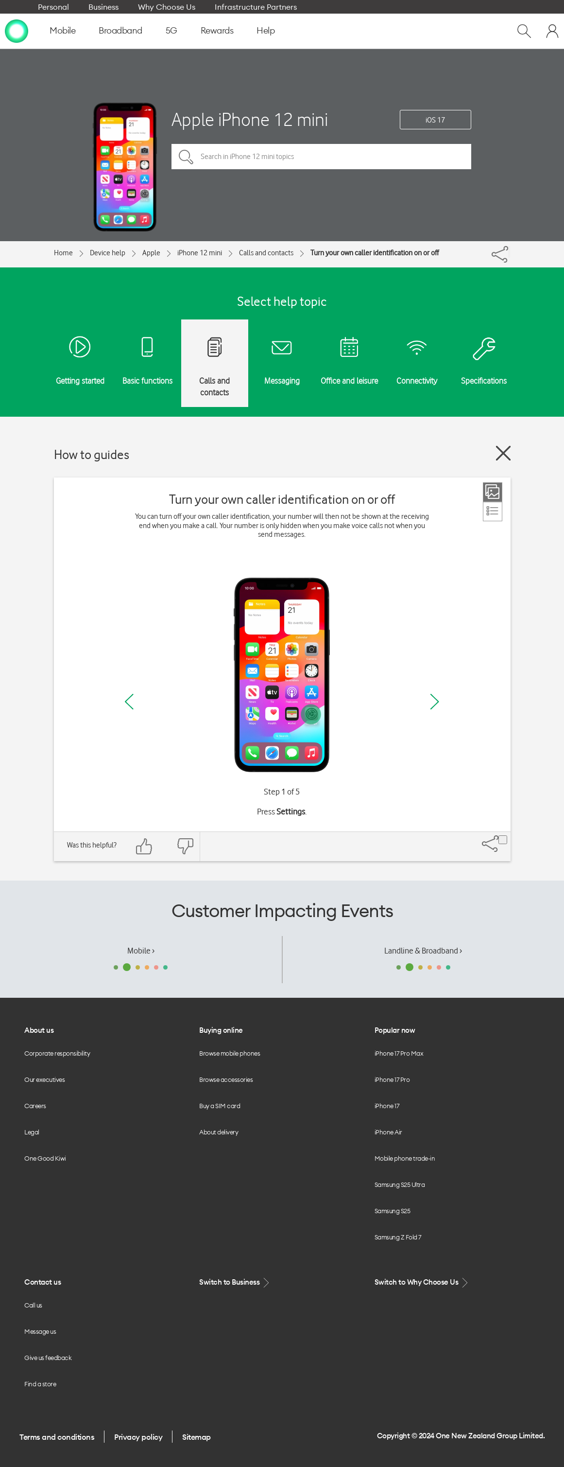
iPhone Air (388, 1132)
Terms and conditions (56, 1437)
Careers (35, 1106)
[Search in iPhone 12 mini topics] (321, 156)
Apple (151, 252)
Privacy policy (138, 1437)
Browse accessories (226, 1079)
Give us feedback (47, 1357)
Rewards (217, 30)
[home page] (16, 30)
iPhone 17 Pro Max (399, 1053)
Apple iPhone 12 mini (249, 119)
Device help (107, 252)
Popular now (395, 1030)
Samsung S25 (392, 1211)
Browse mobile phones (229, 1053)
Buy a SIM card (219, 1106)
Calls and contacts (266, 252)
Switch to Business (235, 1282)
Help (265, 30)
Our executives (44, 1079)
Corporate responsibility (57, 1053)
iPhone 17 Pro (392, 1079)
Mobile (62, 30)
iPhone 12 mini (199, 252)
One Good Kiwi (45, 1158)
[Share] (509, 252)
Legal (31, 1132)
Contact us (42, 1282)
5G (171, 30)
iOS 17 (435, 120)
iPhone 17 (387, 1106)
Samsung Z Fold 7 (398, 1237)
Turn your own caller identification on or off (374, 252)
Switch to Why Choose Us (422, 1282)
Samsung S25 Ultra (400, 1184)
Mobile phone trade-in (405, 1158)
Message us (40, 1331)
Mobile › (140, 950)
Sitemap (196, 1437)
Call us (33, 1305)
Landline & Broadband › (423, 950)
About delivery (218, 1132)
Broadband (120, 30)
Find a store (40, 1384)
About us (38, 1030)
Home (63, 252)
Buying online (221, 1030)
